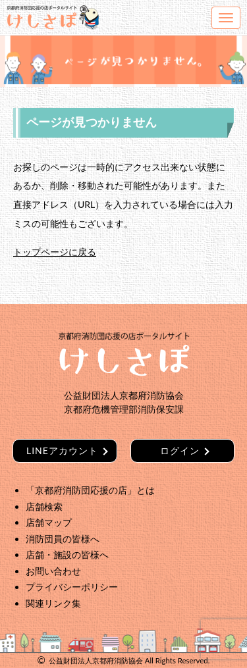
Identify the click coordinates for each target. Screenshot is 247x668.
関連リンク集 (53, 603)
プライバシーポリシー (72, 586)
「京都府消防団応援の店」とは (90, 490)
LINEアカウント (62, 450)
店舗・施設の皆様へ (67, 554)
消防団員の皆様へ (62, 538)
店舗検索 (44, 506)
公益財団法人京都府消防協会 (96, 660)
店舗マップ (49, 522)
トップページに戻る (54, 251)
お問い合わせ (53, 571)
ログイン (180, 450)
